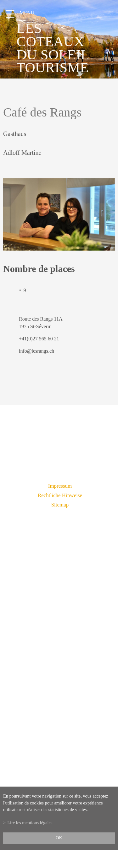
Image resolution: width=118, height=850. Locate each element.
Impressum (60, 486)
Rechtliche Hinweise (60, 495)
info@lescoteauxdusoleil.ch (59, 671)
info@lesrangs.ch (36, 351)
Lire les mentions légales (29, 822)
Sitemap (60, 505)
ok (59, 837)
